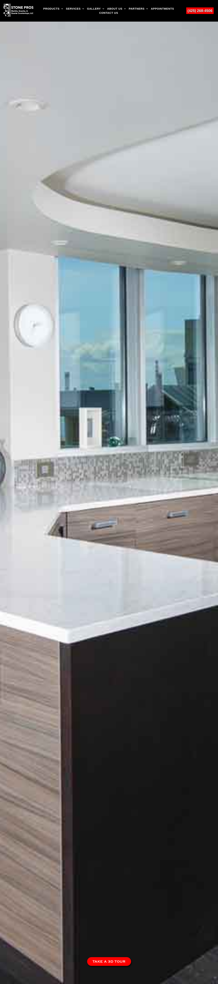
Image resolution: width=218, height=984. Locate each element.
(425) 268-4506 (200, 11)
